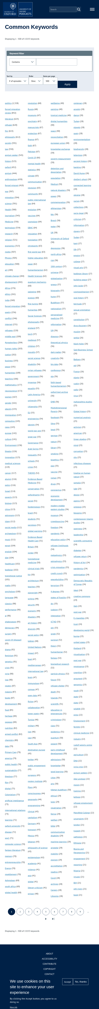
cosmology (32, 223)
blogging (78, 514)
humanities (10, 374)
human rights (11, 350)
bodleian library (81, 275)
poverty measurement (61, 160)
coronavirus (56, 491)
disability (32, 365)
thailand (77, 649)
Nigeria (77, 872)
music (7, 540)
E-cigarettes (79, 619)
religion (8, 241)
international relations (15, 811)
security (31, 606)
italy (76, 607)
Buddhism (55, 304)
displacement (11, 283)
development (11, 705)
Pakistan (31, 152)
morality (31, 353)
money (77, 786)
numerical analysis (82, 418)
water (53, 227)
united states (79, 643)
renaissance (79, 667)
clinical (31, 812)
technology (10, 229)
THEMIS (31, 474)
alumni (8, 480)
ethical (54, 797)
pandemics (78, 569)
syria (7, 675)
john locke (78, 287)
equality (31, 389)
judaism (54, 611)
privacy (31, 895)
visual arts (78, 269)
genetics (9, 663)
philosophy (10, 138)
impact (31, 654)
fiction (31, 702)
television (78, 156)
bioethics (55, 461)
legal (53, 430)
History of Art (80, 563)
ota (52, 377)
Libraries (55, 897)
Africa (7, 289)
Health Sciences (35, 277)
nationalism (56, 310)
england (31, 329)
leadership (78, 536)
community (33, 195)
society (8, 144)
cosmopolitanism (81, 293)
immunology (33, 684)
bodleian (9, 571)
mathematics (11, 386)
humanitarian (57, 653)
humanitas (32, 311)
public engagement (36, 767)
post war (78, 661)
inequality (32, 456)
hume (53, 298)
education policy (58, 540)
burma (77, 637)
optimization (79, 576)
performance (10, 611)
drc (52, 605)
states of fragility (58, 599)
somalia (77, 484)
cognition (78, 673)
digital (8, 789)
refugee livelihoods (59, 547)
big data (54, 365)
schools (31, 462)
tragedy (77, 832)
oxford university (12, 827)
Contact (49, 975)
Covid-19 (32, 159)
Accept (67, 981)
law (6, 150)
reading (54, 873)
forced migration (12, 307)
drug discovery (80, 327)
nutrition (9, 729)
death (53, 693)
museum (54, 516)
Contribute (49, 965)
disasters (32, 618)
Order (31, 77)
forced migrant (11, 186)
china (7, 510)
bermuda (78, 305)
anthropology (11, 180)
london (77, 826)
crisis (7, 669)
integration (56, 617)
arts (52, 785)
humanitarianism (35, 271)
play (52, 467)
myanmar (32, 383)
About (49, 954)
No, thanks (81, 981)
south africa (10, 887)
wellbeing (55, 104)
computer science (13, 845)
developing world (82, 631)
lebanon (31, 843)
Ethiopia (77, 844)
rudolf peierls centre (83, 746)
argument (78, 679)
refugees (9, 331)
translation (33, 241)
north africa (56, 255)
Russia (31, 110)
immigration (10, 416)
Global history (80, 412)
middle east (10, 337)
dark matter (56, 353)
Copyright (49, 970)
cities (53, 779)
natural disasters (58, 191)
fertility (77, 728)
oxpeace (8, 723)
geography (32, 800)
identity (31, 426)
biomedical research (60, 665)
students (32, 520)
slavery (77, 232)
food (7, 711)
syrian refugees (35, 371)
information (79, 226)
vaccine (54, 473)
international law (35, 672)
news (7, 428)
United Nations (34, 648)
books (7, 699)
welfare (54, 821)
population (56, 179)
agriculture (79, 756)
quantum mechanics (37, 283)
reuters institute (35, 782)
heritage (9, 717)
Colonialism (10, 796)
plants (76, 379)
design (77, 496)
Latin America (34, 395)
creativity (55, 359)
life (75, 250)
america (8, 759)
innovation (10, 458)
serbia (76, 339)
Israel (7, 492)
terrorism (55, 586)
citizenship (33, 408)
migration (9, 198)
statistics (32, 171)
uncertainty (79, 820)
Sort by (9, 77)
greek (53, 635)
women (8, 398)
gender (8, 404)
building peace (80, 281)
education (9, 265)
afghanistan (56, 209)
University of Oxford (60, 240)
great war (32, 438)
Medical (54, 185)
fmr (6, 132)
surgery (8, 635)
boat (30, 660)
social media (10, 528)
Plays (30, 788)
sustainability (11, 771)
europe (8, 434)
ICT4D (53, 623)
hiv (29, 576)
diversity (31, 630)
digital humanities (59, 122)
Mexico (31, 837)
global (31, 883)
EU (29, 414)
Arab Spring (33, 450)
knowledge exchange (60, 150)
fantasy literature (13, 851)
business (9, 362)
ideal (76, 591)
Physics (8, 259)
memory (8, 857)
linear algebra (80, 440)
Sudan (76, 238)
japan (30, 265)
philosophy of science (37, 849)
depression (56, 249)
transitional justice (13, 577)
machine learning (59, 843)
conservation (33, 490)
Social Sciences (35, 317)
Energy (8, 869)
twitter (31, 760)
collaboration (34, 708)
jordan (31, 554)
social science (34, 359)
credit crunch (57, 574)
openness (78, 530)
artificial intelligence (14, 802)
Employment (79, 722)
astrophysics (56, 562)
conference (56, 371)
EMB (53, 403)
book (76, 896)
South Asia (32, 745)
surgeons (32, 776)
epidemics (55, 733)
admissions (56, 760)
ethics (7, 295)
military (31, 727)
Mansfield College (82, 814)
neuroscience (11, 392)
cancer (8, 474)
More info (13, 1007)
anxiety (77, 110)
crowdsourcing (57, 522)
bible (53, 827)
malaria (8, 693)
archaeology (10, 534)
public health (11, 765)
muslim (77, 333)
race (30, 739)
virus (76, 397)
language (9, 599)
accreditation (57, 867)
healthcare (10, 565)
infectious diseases (82, 464)
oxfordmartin (34, 496)
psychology (10, 592)
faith (30, 146)
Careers (54, 891)
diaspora (54, 337)
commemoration (58, 203)
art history (32, 624)
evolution (32, 211)
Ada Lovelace (80, 780)
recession (32, 189)
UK (52, 233)
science (8, 204)
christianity (33, 247)
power (53, 197)
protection (32, 134)
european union (58, 144)
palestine (32, 293)
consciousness (34, 794)
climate (31, 177)
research (9, 235)
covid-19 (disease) (13, 641)
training (77, 792)
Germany (32, 825)
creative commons (82, 597)
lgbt (75, 490)
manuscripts (33, 128)
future (53, 681)
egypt (7, 547)
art (6, 271)
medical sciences (12, 464)
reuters (8, 687)
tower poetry (33, 715)
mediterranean (34, 666)
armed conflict (11, 735)
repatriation (56, 809)
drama (8, 650)
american (78, 434)
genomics (78, 686)
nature (54, 443)
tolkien (31, 642)
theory (53, 647)
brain (30, 678)
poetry (8, 313)
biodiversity (79, 150)
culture (8, 440)
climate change (12, 277)
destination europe (36, 751)
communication (35, 183)
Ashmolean (10, 881)
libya (53, 424)
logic (53, 803)
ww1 (7, 839)
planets (77, 128)
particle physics (58, 675)
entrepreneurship (13, 863)
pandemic (55, 534)
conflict (8, 319)
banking (77, 168)
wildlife (77, 710)
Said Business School (83, 351)
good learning (57, 773)
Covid (53, 879)
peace (7, 368)
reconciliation (57, 138)
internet (8, 325)
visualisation (79, 655)
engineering (33, 420)
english (8, 553)
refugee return (80, 557)
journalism (10, 217)
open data (32, 696)
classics (8, 605)
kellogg (77, 798)
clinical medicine (81, 734)
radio (76, 391)
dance (76, 116)
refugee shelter (58, 687)
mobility (54, 855)
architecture (33, 582)
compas (31, 690)
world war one (34, 432)
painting (54, 110)
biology (8, 504)
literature (9, 120)
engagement (79, 860)
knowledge (56, 767)
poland (54, 745)
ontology (78, 508)
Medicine (9, 223)
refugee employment (83, 804)
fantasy (54, 659)
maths (8, 586)
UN (52, 331)
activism (77, 428)
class (53, 727)
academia (32, 864)
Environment (11, 446)
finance (31, 140)
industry (77, 740)
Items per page (49, 77)
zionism (54, 861)
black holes (79, 345)
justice (8, 356)
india (7, 301)
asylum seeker (11, 156)
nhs (75, 458)
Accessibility (49, 960)
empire (77, 256)
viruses (77, 878)
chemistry (9, 741)
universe (54, 273)
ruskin (76, 385)
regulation (32, 235)
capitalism (32, 818)
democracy (10, 629)
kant (76, 244)
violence (31, 870)
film (6, 783)
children (31, 347)
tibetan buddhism (59, 791)
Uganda (54, 699)
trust (76, 625)
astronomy (9, 516)
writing (31, 600)
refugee (8, 126)
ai (6, 617)
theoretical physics (59, 343)
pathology (78, 838)
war (6, 192)
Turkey (76, 122)
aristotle (54, 849)
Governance (33, 444)
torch (30, 335)
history (8, 162)
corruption (78, 452)
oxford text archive (59, 393)
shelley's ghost (80, 180)
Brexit (53, 221)
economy (32, 612)
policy (7, 486)
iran (29, 733)
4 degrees (55, 592)
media (8, 253)
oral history (79, 299)
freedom (54, 528)
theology (9, 777)
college (77, 262)
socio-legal (79, 214)
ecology (31, 299)
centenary (78, 104)
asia (29, 877)
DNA (76, 762)
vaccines (32, 217)
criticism (77, 220)
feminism (9, 657)
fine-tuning (33, 305)
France (77, 372)
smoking (54, 455)
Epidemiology (34, 508)
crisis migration (58, 568)
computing (10, 422)
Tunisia (31, 721)
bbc (52, 215)
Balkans (77, 360)
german (54, 437)
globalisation (57, 279)
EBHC (30, 229)
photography (33, 323)
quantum (55, 739)
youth (76, 692)
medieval (32, 341)
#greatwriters (11, 343)
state (76, 698)
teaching (9, 380)
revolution (32, 104)
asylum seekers (80, 774)
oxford (8, 168)
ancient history (80, 162)
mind (76, 446)
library (53, 449)
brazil (30, 514)
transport (32, 831)
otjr (52, 629)
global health (11, 893)
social (30, 502)
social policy (33, 636)
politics (8, 104)
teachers (32, 588)
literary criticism (35, 889)
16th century (56, 267)
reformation (56, 325)
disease (8, 833)
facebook (55, 418)
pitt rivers (78, 890)
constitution (79, 321)
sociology (32, 526)
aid (75, 366)
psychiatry (32, 122)
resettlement (11, 875)
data (7, 747)
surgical (54, 641)
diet (6, 559)
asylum (8, 174)
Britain (31, 548)
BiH (75, 884)
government (33, 377)
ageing (77, 502)
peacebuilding (57, 580)
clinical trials (34, 569)
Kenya (53, 815)
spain (76, 134)
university (32, 401)
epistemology (34, 858)
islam (7, 522)
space (53, 132)
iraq (6, 681)
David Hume (79, 174)
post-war (78, 613)
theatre (8, 452)
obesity (8, 410)
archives (54, 885)
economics (10, 247)
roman (54, 479)
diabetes (77, 551)
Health (8, 211)
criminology (56, 721)
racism (77, 202)
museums (32, 116)
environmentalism (82, 140)
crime (30, 468)
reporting (78, 866)
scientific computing (83, 542)
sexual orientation (82, 311)
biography (55, 291)
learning (9, 821)
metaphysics (56, 556)
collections (79, 208)
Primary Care (10, 753)
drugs (53, 485)
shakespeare (10, 623)
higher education (35, 259)
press (76, 716)
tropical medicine (59, 116)
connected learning (82, 186)
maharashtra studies (83, 403)
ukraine (77, 196)
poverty (8, 498)
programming (34, 806)
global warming (35, 532)
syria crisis (78, 768)
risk (52, 261)
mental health (34, 165)
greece (54, 285)
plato (76, 704)
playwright (33, 594)
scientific (55, 705)
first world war (34, 253)
